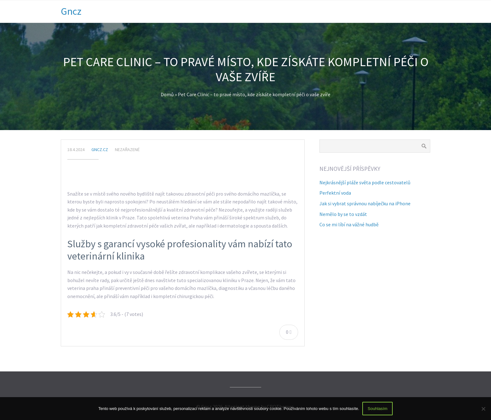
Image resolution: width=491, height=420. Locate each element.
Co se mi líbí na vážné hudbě (349, 224)
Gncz (71, 11)
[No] (483, 409)
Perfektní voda (335, 193)
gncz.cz (99, 149)
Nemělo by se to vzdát (343, 214)
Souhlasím (377, 408)
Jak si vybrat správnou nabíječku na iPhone (365, 203)
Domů (167, 94)
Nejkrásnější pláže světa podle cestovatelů (365, 182)
